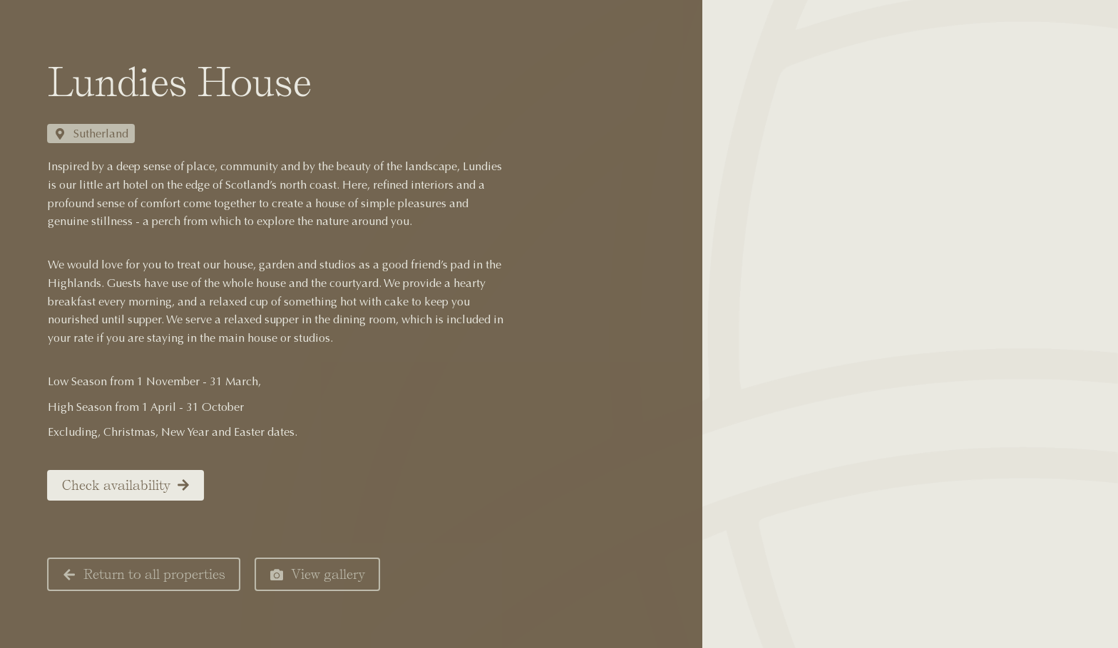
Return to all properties (132, 574)
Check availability (114, 485)
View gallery (306, 574)
